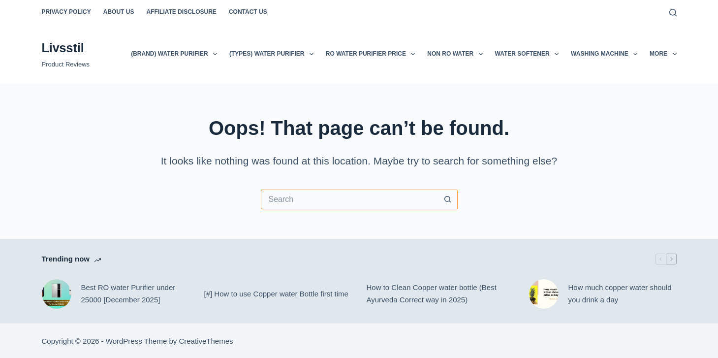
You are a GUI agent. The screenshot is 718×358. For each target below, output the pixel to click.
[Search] (673, 12)
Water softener (529, 54)
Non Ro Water (456, 54)
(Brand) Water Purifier (176, 54)
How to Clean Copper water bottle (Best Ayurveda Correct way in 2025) (432, 293)
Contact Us (248, 11)
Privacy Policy (66, 11)
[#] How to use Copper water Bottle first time (276, 294)
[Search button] (448, 199)
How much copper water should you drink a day (620, 293)
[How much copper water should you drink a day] (544, 294)
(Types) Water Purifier (273, 54)
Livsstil (63, 48)
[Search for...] (349, 199)
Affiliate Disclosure (181, 11)
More (663, 54)
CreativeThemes (206, 341)
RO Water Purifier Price (372, 54)
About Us (118, 11)
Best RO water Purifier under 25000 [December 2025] (128, 293)
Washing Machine (606, 54)
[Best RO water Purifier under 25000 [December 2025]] (56, 294)
